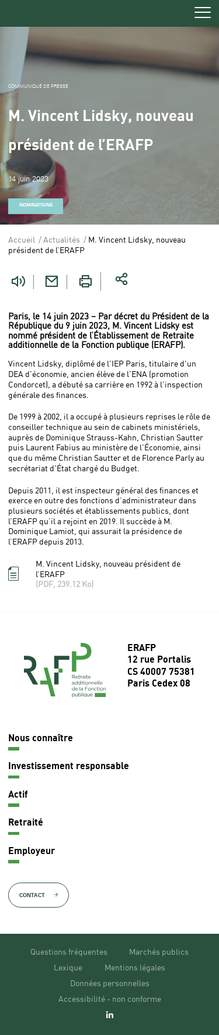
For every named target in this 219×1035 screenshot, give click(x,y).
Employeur (31, 851)
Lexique (68, 968)
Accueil (21, 240)
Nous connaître (40, 739)
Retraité (25, 823)
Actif (17, 795)
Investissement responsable (68, 766)
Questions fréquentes (68, 952)
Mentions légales (135, 968)
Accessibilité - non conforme (109, 999)
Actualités (61, 240)
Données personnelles (110, 984)
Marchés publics (159, 952)
